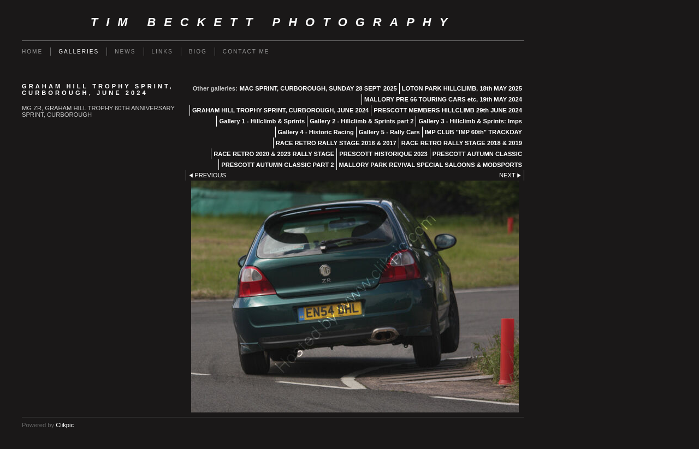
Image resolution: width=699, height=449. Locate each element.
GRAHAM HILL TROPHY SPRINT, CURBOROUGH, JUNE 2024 (280, 110)
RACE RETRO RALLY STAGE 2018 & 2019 (461, 143)
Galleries (78, 52)
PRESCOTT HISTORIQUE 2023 (383, 154)
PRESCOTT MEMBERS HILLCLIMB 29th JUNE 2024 (448, 110)
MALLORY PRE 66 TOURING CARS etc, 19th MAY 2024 (443, 99)
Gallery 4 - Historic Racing (316, 132)
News (125, 52)
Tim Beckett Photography (273, 22)
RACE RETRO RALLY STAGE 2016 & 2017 (336, 143)
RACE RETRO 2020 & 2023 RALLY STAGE (274, 154)
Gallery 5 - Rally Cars (389, 132)
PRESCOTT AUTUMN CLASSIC (477, 154)
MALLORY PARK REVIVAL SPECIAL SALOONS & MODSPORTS (430, 164)
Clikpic (65, 425)
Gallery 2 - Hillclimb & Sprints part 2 (361, 121)
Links (162, 52)
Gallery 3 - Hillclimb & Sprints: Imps (470, 121)
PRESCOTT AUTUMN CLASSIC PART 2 (277, 164)
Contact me (246, 52)
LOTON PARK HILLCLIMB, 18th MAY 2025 (462, 88)
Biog (198, 52)
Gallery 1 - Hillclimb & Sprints (262, 121)
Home (32, 52)
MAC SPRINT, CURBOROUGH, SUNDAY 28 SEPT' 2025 (318, 88)
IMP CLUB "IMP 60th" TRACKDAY (473, 132)
